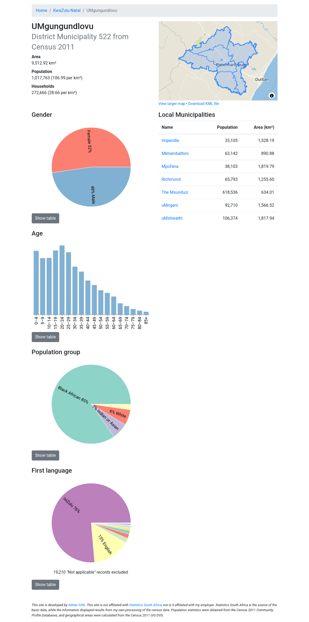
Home (41, 10)
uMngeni (170, 205)
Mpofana (170, 166)
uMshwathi (172, 218)
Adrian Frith (76, 605)
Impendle (170, 140)
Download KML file (203, 104)
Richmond (171, 179)
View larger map (172, 104)
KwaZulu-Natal (67, 10)
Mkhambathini (175, 153)
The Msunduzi (175, 192)
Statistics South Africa (145, 605)
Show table (45, 218)
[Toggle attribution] (272, 96)
